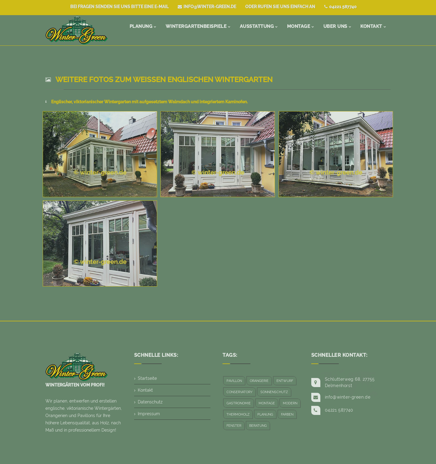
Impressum (149, 413)
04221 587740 (340, 7)
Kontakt (145, 390)
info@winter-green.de (207, 7)
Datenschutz (150, 401)
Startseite (147, 378)
